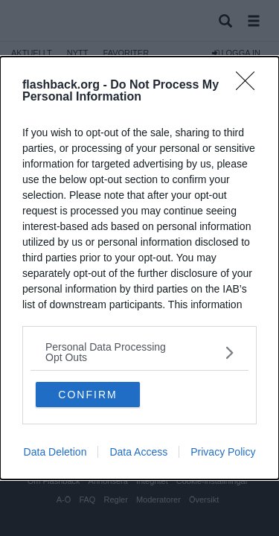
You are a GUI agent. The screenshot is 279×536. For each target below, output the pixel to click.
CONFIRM (87, 395)
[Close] (250, 85)
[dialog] (139, 268)
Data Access (138, 452)
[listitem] (139, 352)
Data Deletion (55, 452)
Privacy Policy (222, 452)
